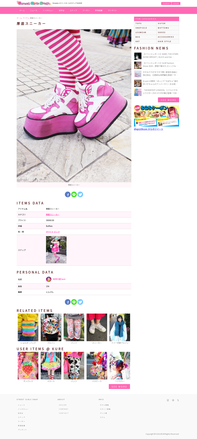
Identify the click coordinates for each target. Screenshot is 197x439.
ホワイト (50, 231)
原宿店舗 (98, 10)
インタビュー (48, 10)
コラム (102, 417)
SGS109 (63, 405)
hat (138, 41)
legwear (141, 32)
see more (119, 386)
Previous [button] (20, 329)
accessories (166, 37)
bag (138, 37)
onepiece (141, 28)
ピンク (57, 231)
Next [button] (128, 329)
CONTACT (64, 413)
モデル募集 (104, 405)
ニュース (33, 10)
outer (162, 23)
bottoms (163, 28)
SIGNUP (166, 3)
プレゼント (112, 10)
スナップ (73, 10)
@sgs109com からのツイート (148, 129)
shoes (162, 32)
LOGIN (176, 3)
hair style (164, 41)
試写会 (61, 10)
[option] (74, 108)
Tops (139, 23)
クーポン (86, 10)
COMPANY (64, 409)
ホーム (22, 10)
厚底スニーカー (52, 214)
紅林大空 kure (55, 279)
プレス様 (103, 413)
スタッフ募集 (105, 409)
